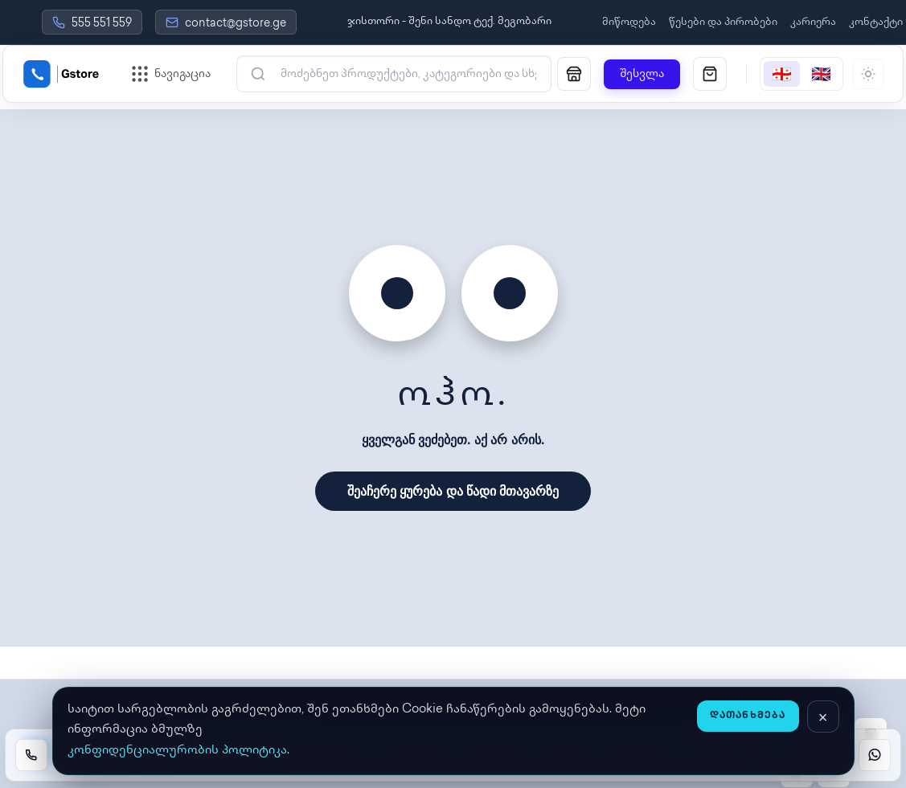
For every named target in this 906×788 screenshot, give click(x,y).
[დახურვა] (823, 716)
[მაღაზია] (574, 74)
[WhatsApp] (875, 755)
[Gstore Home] (61, 73)
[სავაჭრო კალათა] (710, 74)
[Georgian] (782, 74)
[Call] (31, 755)
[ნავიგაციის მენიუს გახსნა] (171, 73)
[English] (821, 74)
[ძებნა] (404, 74)
